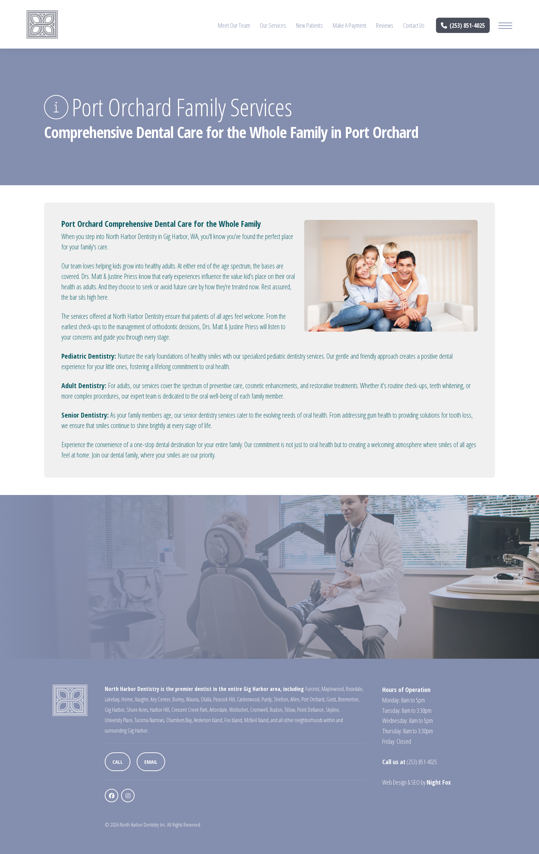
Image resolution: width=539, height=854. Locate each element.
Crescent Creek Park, (189, 710)
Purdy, (267, 699)
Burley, (178, 699)
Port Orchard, (313, 699)
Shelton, (281, 699)
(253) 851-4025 (463, 25)
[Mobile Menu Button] (505, 27)
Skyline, (333, 710)
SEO (415, 782)
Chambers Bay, (179, 720)
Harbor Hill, (160, 710)
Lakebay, (112, 699)
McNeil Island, (257, 720)
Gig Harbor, (115, 710)
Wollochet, (239, 710)
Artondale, (218, 710)
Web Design (394, 782)
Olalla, (206, 699)
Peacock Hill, (224, 699)
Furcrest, (312, 689)
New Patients (309, 25)
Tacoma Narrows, (150, 720)
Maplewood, (333, 689)
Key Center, (161, 699)
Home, (127, 699)
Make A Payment (349, 25)
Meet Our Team (234, 25)
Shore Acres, (138, 710)
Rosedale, (354, 689)
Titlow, (290, 710)
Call (117, 761)
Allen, (295, 699)
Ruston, (276, 710)
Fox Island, (233, 720)
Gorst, (331, 699)
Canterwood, (248, 699)
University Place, (119, 720)
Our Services (273, 25)
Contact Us (414, 25)
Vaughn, (142, 699)
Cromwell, (259, 710)
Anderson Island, (208, 720)
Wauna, (193, 699)
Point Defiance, (311, 710)
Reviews (384, 25)
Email (150, 761)
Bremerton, (348, 699)
